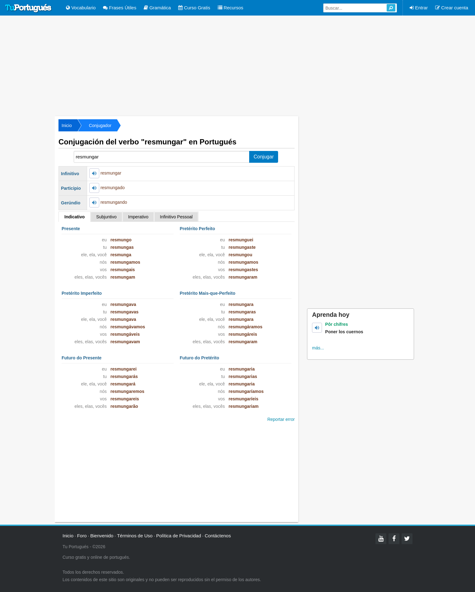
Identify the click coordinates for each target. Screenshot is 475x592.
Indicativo (74, 216)
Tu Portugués (28, 8)
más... (318, 347)
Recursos (231, 7)
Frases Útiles (119, 7)
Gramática (157, 7)
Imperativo (138, 216)
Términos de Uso (134, 535)
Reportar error (281, 419)
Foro (82, 535)
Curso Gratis (194, 7)
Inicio (67, 125)
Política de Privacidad (178, 535)
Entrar (419, 7)
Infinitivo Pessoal (176, 216)
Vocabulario (81, 7)
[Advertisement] (237, 65)
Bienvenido (101, 535)
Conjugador (100, 125)
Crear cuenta (451, 7)
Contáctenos (218, 535)
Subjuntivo (106, 216)
